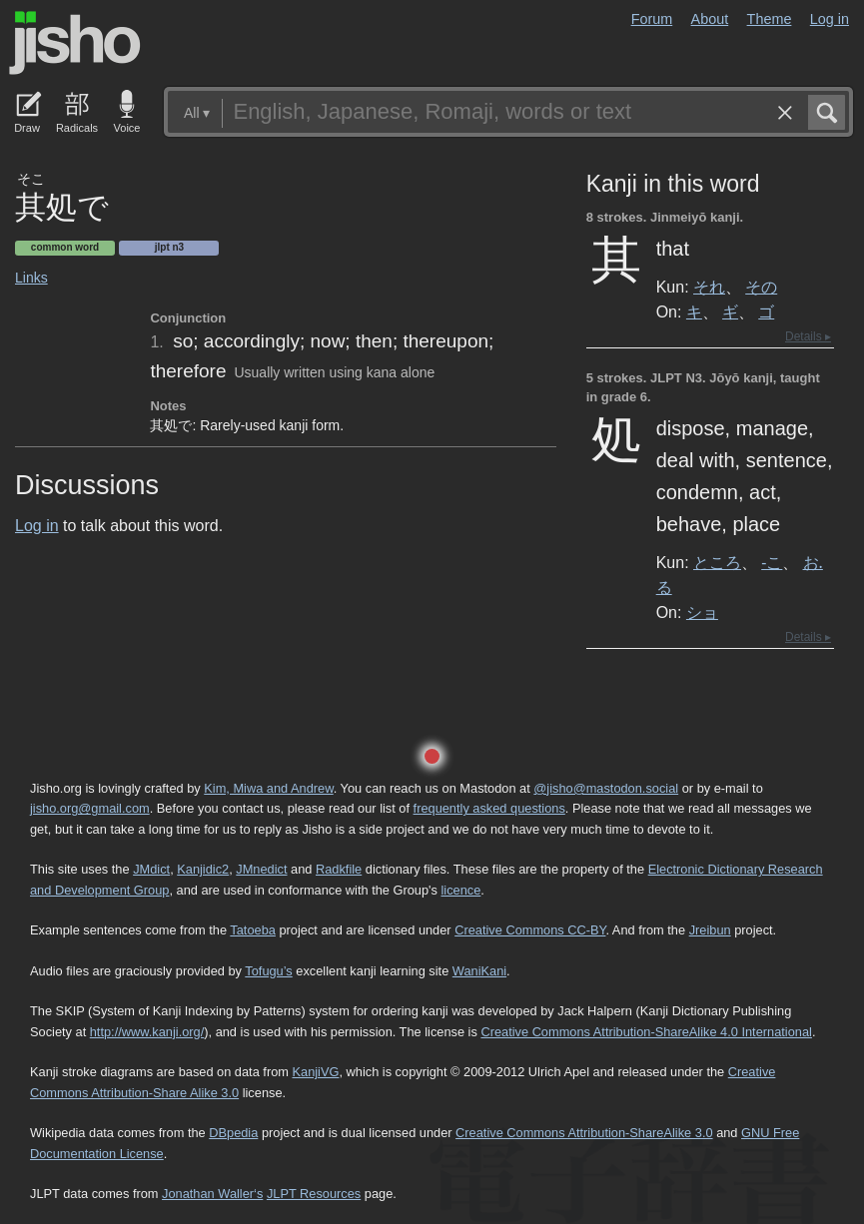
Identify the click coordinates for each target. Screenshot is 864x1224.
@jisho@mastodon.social (605, 788)
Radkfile (339, 869)
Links (31, 278)
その (761, 287)
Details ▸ (808, 336)
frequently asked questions (489, 808)
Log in (829, 19)
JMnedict (261, 869)
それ (709, 287)
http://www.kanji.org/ (147, 1031)
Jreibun (710, 929)
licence (460, 890)
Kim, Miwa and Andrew (268, 788)
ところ (717, 562)
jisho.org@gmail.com (90, 808)
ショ (702, 612)
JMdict (151, 869)
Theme (769, 19)
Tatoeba (253, 929)
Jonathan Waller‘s (212, 1193)
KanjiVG (315, 1071)
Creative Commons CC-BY (529, 929)
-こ (771, 562)
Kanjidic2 (203, 869)
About (710, 19)
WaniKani (479, 970)
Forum (652, 19)
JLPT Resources (314, 1193)
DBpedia (233, 1132)
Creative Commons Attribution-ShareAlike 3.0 (583, 1132)
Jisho (75, 43)
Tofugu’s (268, 970)
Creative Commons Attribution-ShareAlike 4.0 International (645, 1031)
